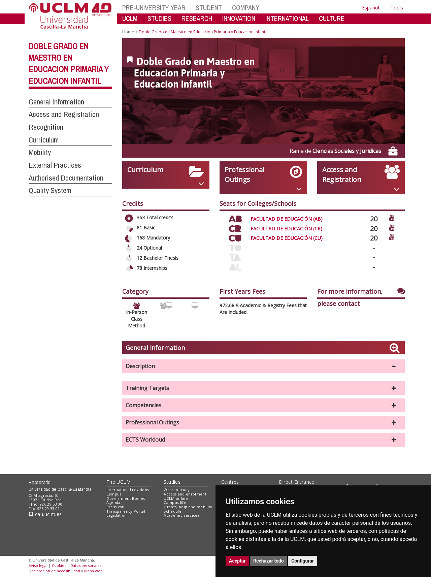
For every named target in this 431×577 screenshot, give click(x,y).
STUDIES (159, 18)
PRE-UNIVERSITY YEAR (154, 7)
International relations (127, 489)
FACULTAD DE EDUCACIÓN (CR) (286, 228)
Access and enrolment (185, 493)
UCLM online (176, 498)
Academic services (181, 515)
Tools (397, 7)
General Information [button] (56, 102)
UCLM (129, 18)
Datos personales (85, 565)
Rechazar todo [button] (268, 561)
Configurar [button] (302, 561)
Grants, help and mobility (188, 506)
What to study (177, 489)
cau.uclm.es (45, 514)
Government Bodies (125, 498)
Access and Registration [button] (64, 114)
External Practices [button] (55, 165)
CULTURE (331, 18)
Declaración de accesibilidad (54, 570)
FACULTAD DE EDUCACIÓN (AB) (287, 219)
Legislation (116, 515)
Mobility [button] (40, 152)
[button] (263, 366)
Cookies (59, 565)
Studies (172, 482)
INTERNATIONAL (287, 18)
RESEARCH (196, 18)
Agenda (113, 502)
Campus (114, 493)
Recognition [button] (46, 127)
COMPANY (245, 7)
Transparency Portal (125, 511)
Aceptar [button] (237, 561)
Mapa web (93, 570)
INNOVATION (238, 18)
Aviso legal (38, 565)
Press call (115, 506)
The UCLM (118, 482)
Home (128, 32)
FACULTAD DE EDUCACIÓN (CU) (287, 238)
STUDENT (209, 7)
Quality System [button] (50, 190)
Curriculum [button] (44, 140)
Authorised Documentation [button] (66, 178)
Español (370, 7)
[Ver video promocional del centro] (392, 217)
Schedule (172, 511)
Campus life (175, 502)
